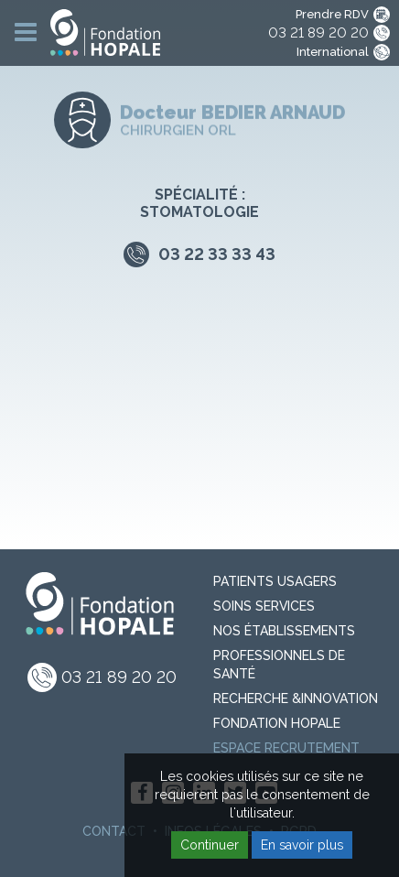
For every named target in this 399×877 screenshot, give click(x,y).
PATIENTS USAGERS (275, 581)
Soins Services (264, 606)
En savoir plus (302, 845)
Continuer (209, 845)
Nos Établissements (284, 630)
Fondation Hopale (276, 723)
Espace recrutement (286, 748)
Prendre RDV (332, 14)
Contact (114, 831)
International (333, 52)
